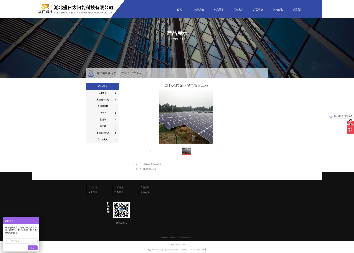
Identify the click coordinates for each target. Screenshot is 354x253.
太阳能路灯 (103, 106)
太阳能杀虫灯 (102, 99)
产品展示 (136, 73)
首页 (123, 73)
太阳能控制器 (102, 133)
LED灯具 (103, 93)
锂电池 (103, 113)
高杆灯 (103, 126)
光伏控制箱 (103, 139)
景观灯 (103, 119)
